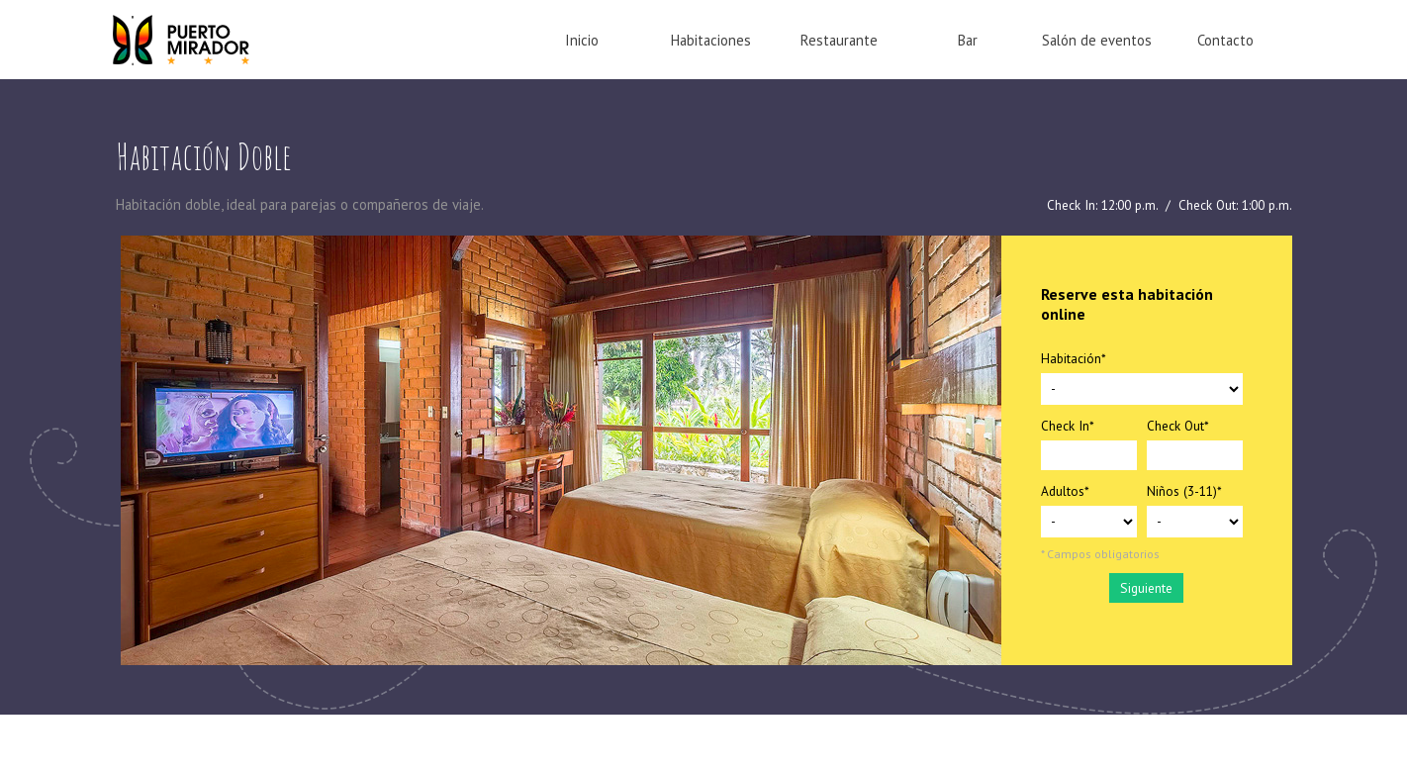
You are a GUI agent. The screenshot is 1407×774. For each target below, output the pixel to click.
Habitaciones (711, 40)
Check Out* (1178, 426)
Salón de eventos (1097, 40)
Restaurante (839, 40)
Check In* (1067, 426)
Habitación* (1073, 358)
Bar (968, 40)
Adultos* (1065, 491)
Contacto (1225, 40)
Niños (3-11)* (1184, 491)
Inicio (582, 40)
